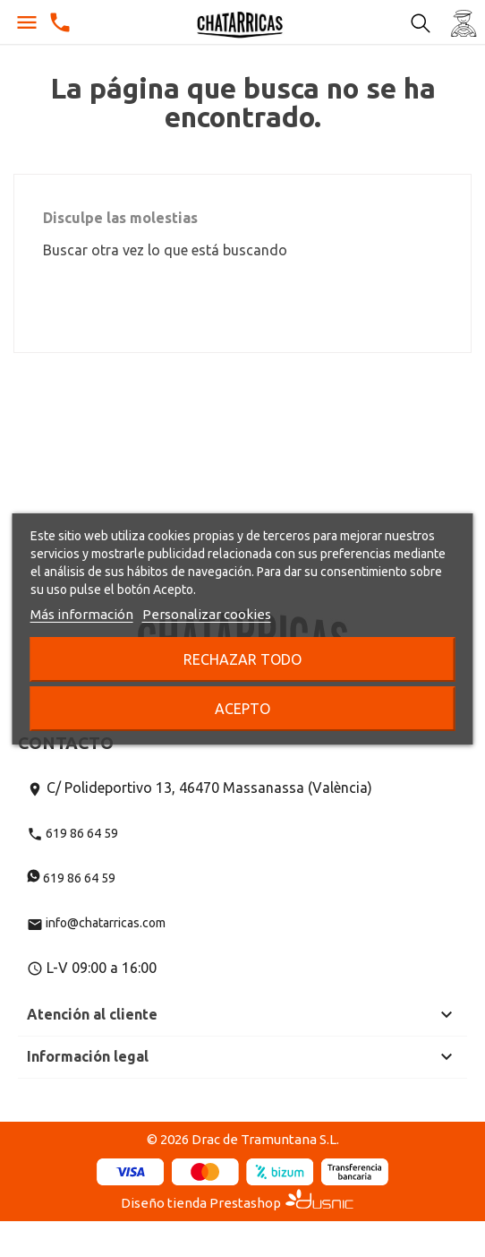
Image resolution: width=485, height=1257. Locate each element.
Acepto (242, 709)
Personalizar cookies (206, 614)
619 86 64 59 (72, 833)
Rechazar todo (242, 659)
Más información (81, 614)
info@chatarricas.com (96, 923)
